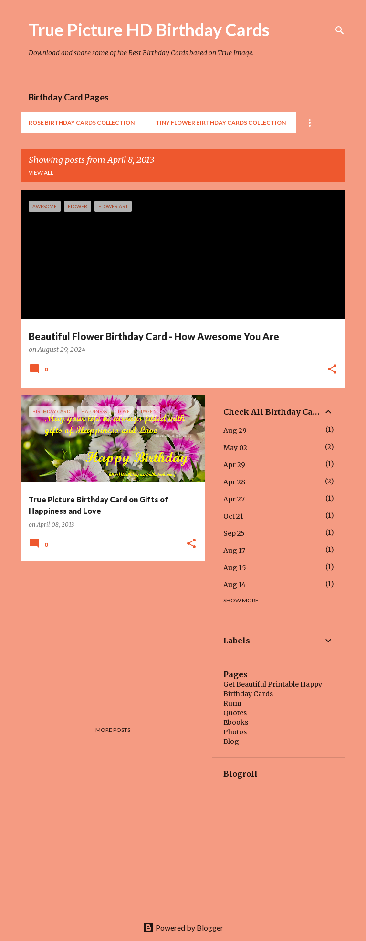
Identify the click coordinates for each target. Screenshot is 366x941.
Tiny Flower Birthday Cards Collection (221, 122)
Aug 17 (234, 550)
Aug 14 (234, 585)
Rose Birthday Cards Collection (82, 122)
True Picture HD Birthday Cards (149, 29)
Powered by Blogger (183, 927)
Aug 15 (234, 567)
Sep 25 (234, 533)
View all (41, 172)
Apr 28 (234, 482)
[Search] (339, 30)
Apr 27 (234, 499)
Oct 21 (233, 516)
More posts (112, 729)
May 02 (235, 447)
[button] (332, 370)
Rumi (232, 703)
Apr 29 (234, 464)
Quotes (235, 713)
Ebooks (235, 722)
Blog (231, 741)
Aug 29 (235, 430)
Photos (235, 732)
